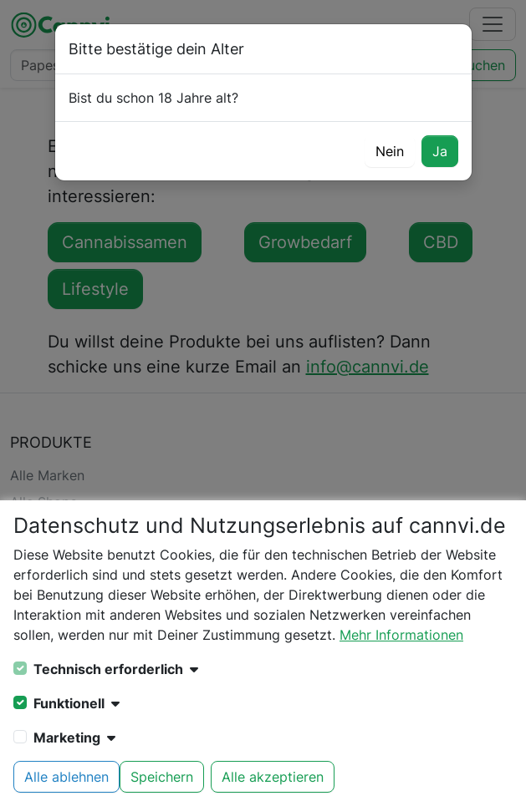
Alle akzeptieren (273, 776)
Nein (389, 151)
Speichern (161, 776)
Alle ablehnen (66, 776)
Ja (439, 151)
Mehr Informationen (401, 634)
